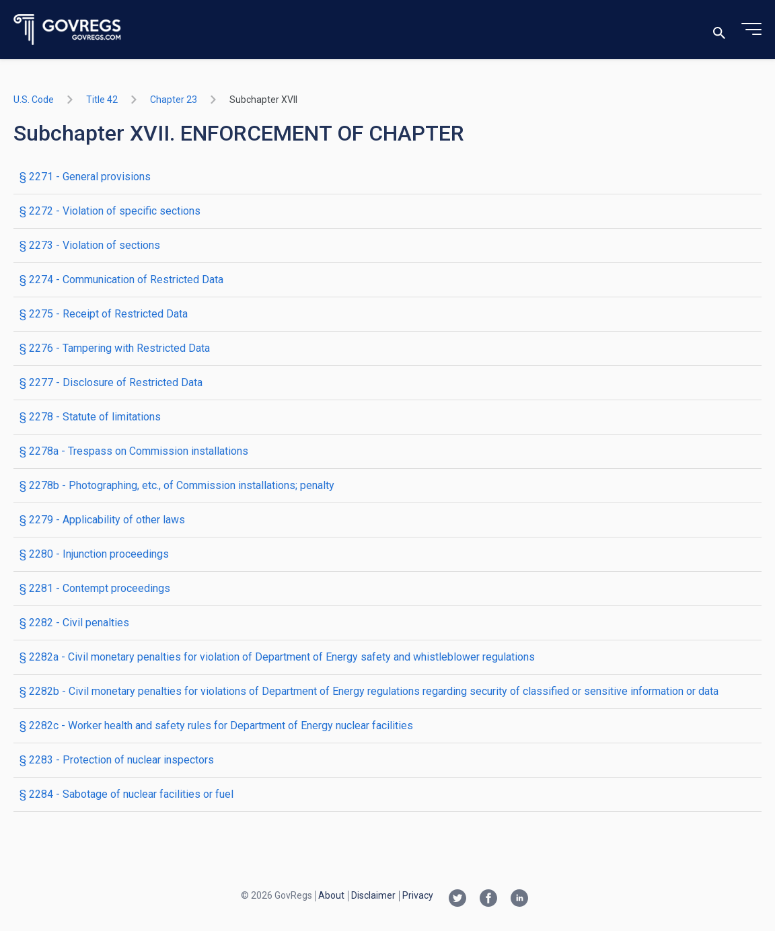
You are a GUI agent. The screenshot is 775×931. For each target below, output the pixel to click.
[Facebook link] (488, 899)
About (331, 895)
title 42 (102, 99)
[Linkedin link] (519, 899)
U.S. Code (33, 99)
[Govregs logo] (67, 30)
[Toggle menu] (751, 29)
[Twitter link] (457, 899)
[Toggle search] (719, 30)
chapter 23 (173, 99)
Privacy (417, 895)
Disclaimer (373, 895)
